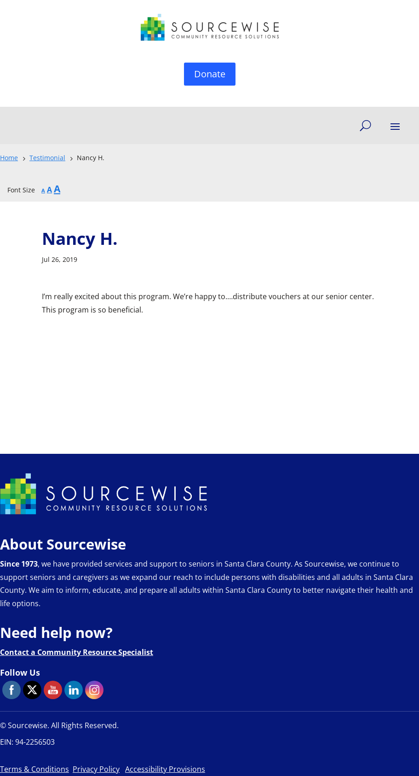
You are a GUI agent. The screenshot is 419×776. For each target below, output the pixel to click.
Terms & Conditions (34, 769)
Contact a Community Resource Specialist (76, 652)
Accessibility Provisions (165, 769)
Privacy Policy (96, 769)
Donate (209, 74)
